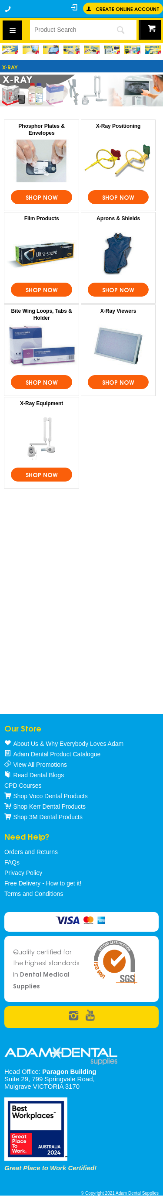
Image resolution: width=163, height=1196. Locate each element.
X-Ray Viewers (118, 311)
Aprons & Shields (118, 218)
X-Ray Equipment (41, 403)
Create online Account (128, 8)
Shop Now (42, 197)
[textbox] (67, 29)
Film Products (41, 218)
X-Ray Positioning (118, 126)
